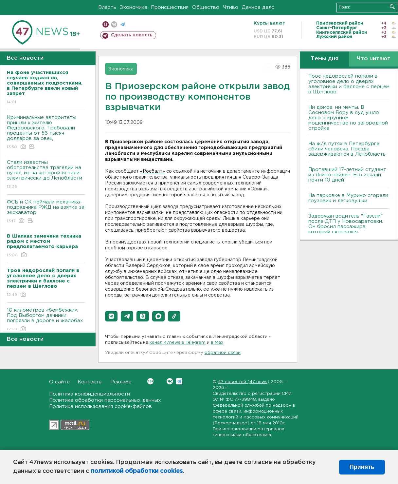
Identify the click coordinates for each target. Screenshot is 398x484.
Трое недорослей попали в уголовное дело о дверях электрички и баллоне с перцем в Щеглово (348, 84)
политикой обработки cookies (137, 471)
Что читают (373, 58)
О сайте (59, 382)
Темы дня (324, 58)
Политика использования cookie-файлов (100, 406)
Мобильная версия (105, 24)
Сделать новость (132, 35)
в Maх (217, 342)
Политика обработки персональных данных (105, 400)
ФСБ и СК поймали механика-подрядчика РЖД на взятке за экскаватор (46, 212)
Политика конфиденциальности (89, 394)
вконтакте (114, 24)
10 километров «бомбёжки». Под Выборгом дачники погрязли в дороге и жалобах (46, 320)
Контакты (90, 382)
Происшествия (170, 7)
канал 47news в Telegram (178, 342)
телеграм (122, 24)
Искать (392, 6)
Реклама (121, 382)
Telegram (179, 381)
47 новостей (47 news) (243, 382)
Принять (362, 467)
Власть (107, 7)
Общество (205, 7)
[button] (111, 316)
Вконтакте (150, 381)
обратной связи (223, 353)
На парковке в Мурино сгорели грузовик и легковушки (348, 198)
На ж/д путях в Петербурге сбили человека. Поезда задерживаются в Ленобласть (347, 149)
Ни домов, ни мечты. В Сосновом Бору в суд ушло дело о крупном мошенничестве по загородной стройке (348, 117)
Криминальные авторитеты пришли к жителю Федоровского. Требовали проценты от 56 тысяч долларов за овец (46, 132)
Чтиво (230, 7)
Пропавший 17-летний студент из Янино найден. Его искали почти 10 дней (347, 174)
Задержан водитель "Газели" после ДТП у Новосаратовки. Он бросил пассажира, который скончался (345, 224)
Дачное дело (258, 7)
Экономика (133, 7)
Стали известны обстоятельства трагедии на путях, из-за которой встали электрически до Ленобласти (46, 174)
